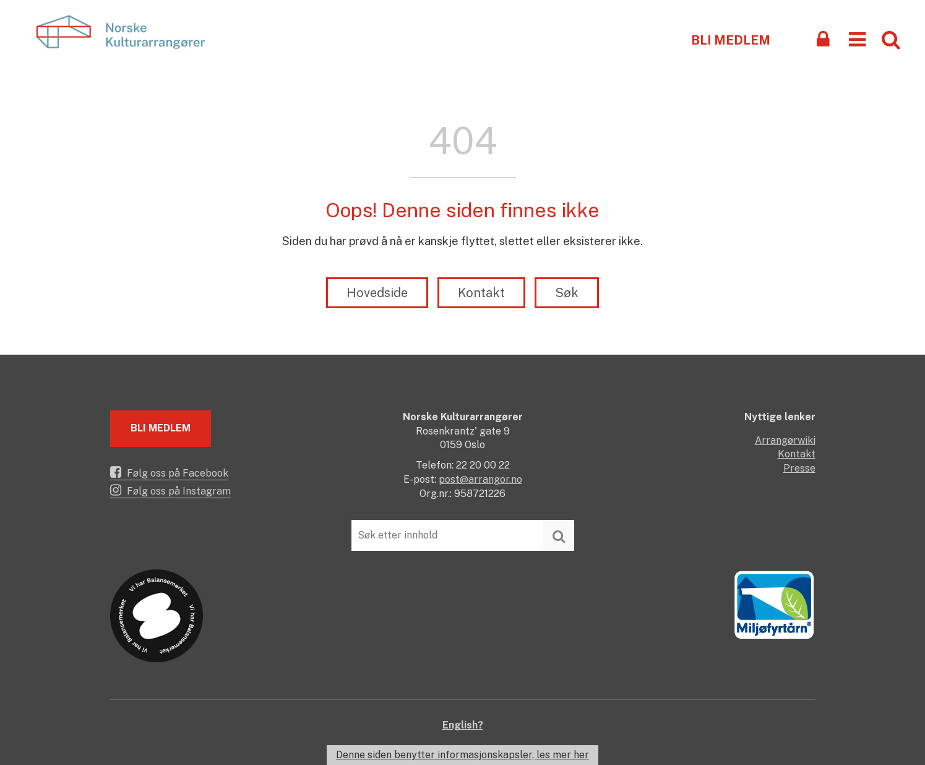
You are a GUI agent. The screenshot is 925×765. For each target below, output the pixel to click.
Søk (567, 292)
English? (462, 725)
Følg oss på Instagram (170, 490)
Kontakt (481, 292)
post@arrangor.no (480, 479)
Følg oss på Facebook (169, 472)
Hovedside (377, 292)
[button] (857, 39)
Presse (799, 468)
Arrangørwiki (785, 440)
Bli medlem (730, 40)
